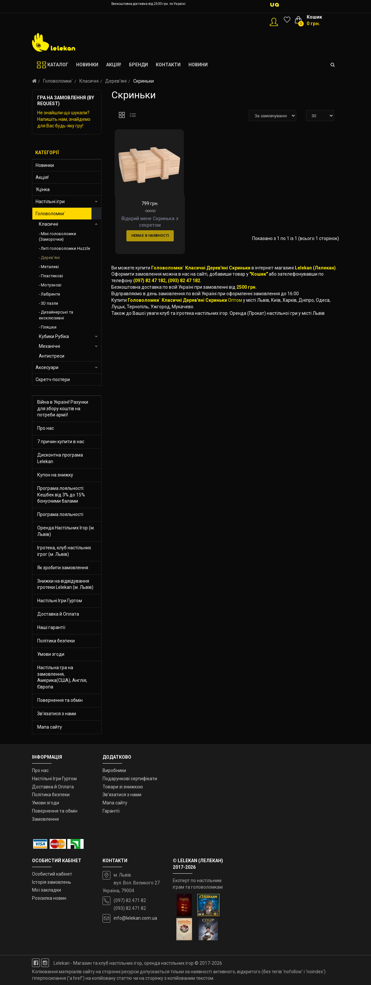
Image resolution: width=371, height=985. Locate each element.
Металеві (50, 266)
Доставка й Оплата (58, 614)
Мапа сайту (49, 727)
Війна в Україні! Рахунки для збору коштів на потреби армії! (62, 408)
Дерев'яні (116, 81)
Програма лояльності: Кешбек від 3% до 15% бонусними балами (61, 495)
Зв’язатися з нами (56, 713)
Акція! (42, 177)
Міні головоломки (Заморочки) (57, 236)
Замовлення (45, 819)
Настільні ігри (50, 201)
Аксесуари (47, 367)
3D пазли (49, 303)
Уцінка (43, 189)
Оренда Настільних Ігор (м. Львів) (66, 531)
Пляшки (48, 327)
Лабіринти (50, 294)
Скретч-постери (53, 379)
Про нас (45, 428)
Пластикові (52, 275)
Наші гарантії (51, 627)
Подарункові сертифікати (130, 778)
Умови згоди (50, 654)
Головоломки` (58, 81)
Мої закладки (46, 890)
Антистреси (51, 356)
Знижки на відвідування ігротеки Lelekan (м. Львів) (65, 584)
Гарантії (111, 811)
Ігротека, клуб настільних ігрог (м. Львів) (64, 551)
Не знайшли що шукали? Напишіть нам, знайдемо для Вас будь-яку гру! (63, 119)
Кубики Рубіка (54, 336)
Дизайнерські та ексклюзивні (56, 315)
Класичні (89, 81)
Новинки (45, 165)
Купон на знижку (55, 474)
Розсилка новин (49, 898)
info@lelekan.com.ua (135, 918)
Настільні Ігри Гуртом (59, 600)
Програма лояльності (60, 514)
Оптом (235, 321)
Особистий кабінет (52, 874)
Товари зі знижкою (123, 786)
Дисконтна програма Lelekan (60, 458)
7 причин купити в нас (60, 441)
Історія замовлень (51, 882)
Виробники (114, 770)
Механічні (49, 346)
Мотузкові (51, 285)
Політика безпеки (56, 640)
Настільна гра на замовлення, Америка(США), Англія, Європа (62, 677)
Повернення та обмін (60, 700)
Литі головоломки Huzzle (65, 248)
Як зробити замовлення (62, 567)
